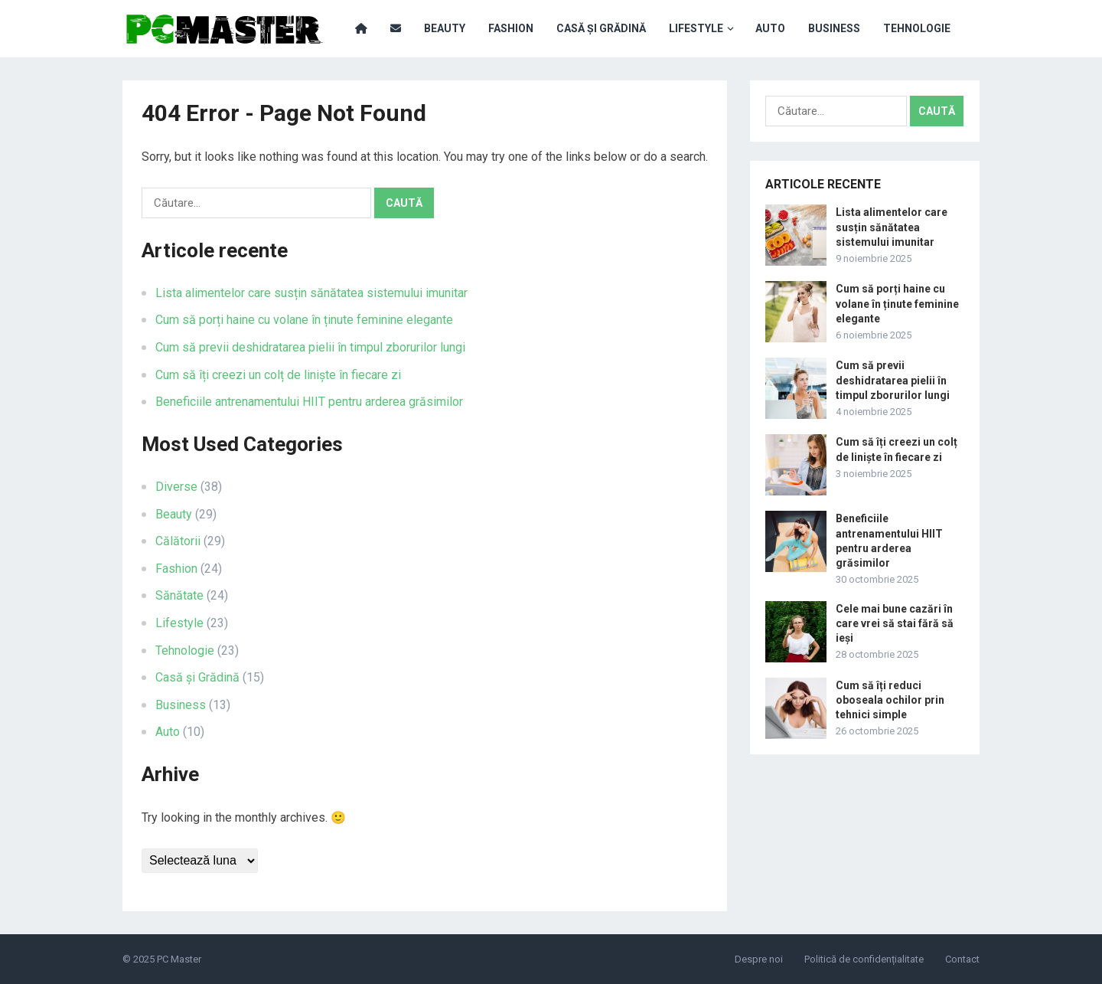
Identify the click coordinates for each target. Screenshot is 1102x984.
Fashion (510, 28)
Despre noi (759, 959)
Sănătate (179, 595)
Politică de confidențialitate (864, 959)
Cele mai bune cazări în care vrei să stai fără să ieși (895, 623)
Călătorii (178, 541)
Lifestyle (696, 28)
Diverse (176, 486)
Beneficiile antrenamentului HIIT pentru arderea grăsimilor (309, 401)
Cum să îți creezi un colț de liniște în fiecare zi (278, 375)
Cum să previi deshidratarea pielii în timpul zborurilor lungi (310, 347)
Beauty (444, 28)
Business (834, 28)
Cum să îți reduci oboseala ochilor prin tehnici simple (890, 700)
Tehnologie (916, 28)
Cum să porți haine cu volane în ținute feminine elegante (304, 319)
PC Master (179, 959)
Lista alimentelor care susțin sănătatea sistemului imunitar (311, 293)
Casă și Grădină (601, 28)
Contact (962, 959)
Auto (770, 28)
